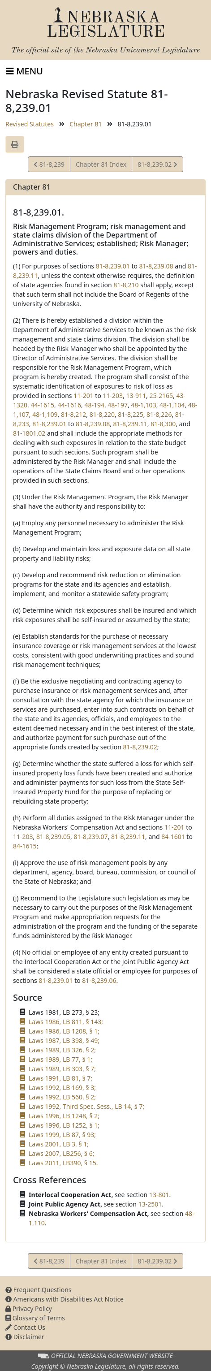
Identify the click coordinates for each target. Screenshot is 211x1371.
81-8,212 (73, 414)
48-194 (94, 405)
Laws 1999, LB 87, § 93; (62, 1134)
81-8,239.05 (53, 836)
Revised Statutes (29, 124)
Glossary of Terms (35, 1318)
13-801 (159, 1194)
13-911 (136, 395)
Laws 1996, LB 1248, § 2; (64, 1116)
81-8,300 (163, 424)
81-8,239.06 (99, 980)
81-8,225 (130, 414)
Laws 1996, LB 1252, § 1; (64, 1125)
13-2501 (150, 1204)
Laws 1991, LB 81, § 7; (60, 1078)
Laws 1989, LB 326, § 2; (62, 1050)
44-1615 (42, 405)
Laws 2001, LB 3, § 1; (59, 1144)
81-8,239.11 (130, 424)
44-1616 (69, 405)
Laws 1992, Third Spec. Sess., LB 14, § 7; (86, 1106)
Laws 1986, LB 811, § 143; (66, 1021)
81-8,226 (159, 414)
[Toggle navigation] (24, 71)
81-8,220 (102, 414)
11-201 (83, 395)
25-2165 (161, 395)
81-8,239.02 (157, 165)
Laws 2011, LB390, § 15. (63, 1163)
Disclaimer (24, 1336)
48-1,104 (172, 405)
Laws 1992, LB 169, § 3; (62, 1087)
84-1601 (173, 836)
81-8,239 (49, 165)
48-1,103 (143, 405)
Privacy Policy (28, 1308)
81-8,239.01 (113, 266)
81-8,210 (125, 285)
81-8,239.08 (156, 266)
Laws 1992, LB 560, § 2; (62, 1097)
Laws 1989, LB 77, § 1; (60, 1059)
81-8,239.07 (90, 836)
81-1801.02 (29, 433)
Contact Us (25, 1327)
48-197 (118, 405)
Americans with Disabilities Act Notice (64, 1299)
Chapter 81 (85, 124)
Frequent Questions (38, 1289)
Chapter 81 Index (101, 164)
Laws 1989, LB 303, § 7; (62, 1068)
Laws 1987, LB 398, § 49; (64, 1040)
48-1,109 (44, 414)
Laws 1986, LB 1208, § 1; (64, 1031)
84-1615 (25, 846)
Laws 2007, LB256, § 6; (61, 1153)
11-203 (113, 395)
